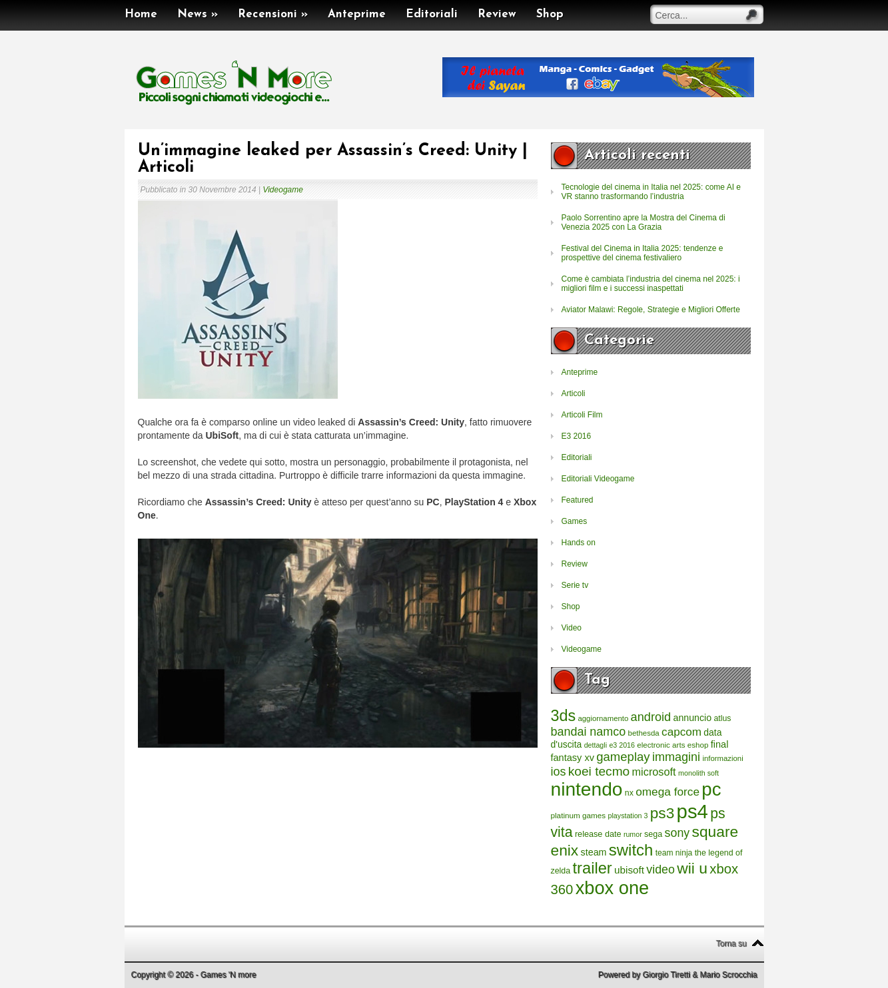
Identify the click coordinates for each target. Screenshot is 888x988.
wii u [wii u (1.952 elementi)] (692, 868)
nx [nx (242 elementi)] (629, 793)
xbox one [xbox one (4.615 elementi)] (612, 887)
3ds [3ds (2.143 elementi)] (563, 715)
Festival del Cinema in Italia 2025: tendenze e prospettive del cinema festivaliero (642, 253)
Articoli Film (582, 414)
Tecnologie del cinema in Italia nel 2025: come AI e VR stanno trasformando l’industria (651, 191)
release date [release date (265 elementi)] (598, 834)
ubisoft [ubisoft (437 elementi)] (629, 869)
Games (575, 521)
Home (141, 14)
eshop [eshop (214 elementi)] (698, 744)
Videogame (282, 189)
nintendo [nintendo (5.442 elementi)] (587, 789)
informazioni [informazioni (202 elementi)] (722, 758)
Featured (578, 500)
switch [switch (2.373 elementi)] (631, 850)
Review (497, 14)
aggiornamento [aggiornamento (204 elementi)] (603, 718)
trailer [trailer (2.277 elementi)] (592, 868)
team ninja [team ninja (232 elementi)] (674, 853)
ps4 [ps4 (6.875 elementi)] (692, 811)
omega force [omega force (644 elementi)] (667, 791)
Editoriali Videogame (598, 478)
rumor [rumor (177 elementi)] (633, 834)
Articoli (574, 393)
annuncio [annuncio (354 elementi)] (692, 717)
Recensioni (273, 14)
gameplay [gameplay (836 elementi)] (623, 757)
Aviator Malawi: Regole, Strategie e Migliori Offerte (651, 309)
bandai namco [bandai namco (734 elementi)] (588, 731)
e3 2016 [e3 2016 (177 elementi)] (622, 745)
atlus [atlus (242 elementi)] (722, 718)
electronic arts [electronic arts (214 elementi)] (661, 744)
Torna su (730, 943)
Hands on (579, 542)
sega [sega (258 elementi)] (653, 834)
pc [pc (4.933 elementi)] (711, 789)
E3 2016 (577, 436)
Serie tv (575, 585)
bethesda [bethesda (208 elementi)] (644, 733)
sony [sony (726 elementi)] (677, 833)
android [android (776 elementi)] (651, 717)
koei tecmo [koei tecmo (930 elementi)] (599, 771)
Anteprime (357, 14)
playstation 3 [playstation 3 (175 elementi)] (628, 816)
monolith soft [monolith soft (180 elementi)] (698, 773)
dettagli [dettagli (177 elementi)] (595, 745)
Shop (550, 14)
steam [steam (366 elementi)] (594, 852)
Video (572, 627)
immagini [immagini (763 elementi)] (676, 757)
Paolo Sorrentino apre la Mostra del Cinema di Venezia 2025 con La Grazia (643, 222)
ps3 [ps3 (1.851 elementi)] (662, 813)
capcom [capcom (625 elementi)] (681, 732)
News (197, 14)
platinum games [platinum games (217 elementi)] (578, 815)
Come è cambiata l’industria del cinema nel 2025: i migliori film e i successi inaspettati (651, 283)
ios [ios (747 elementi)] (558, 771)
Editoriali (432, 14)
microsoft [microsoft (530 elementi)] (654, 772)
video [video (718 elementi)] (660, 869)
